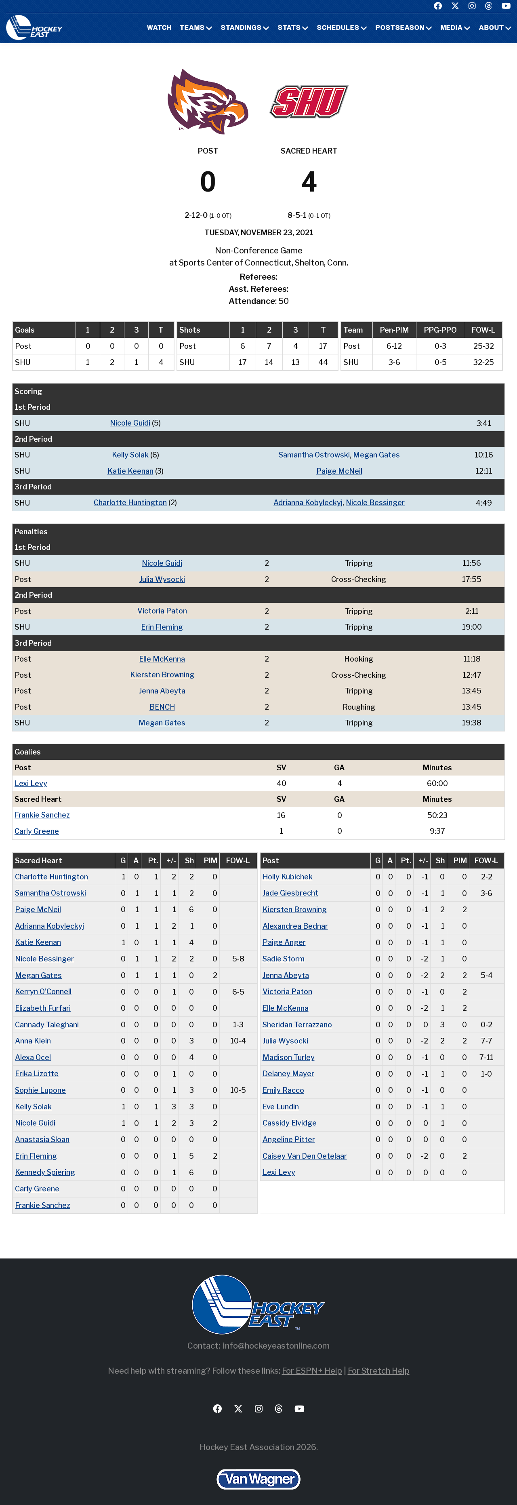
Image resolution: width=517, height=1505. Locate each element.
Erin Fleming (162, 625)
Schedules (338, 28)
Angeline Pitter (289, 1131)
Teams (192, 28)
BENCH (162, 704)
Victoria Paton (162, 609)
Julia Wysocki (162, 577)
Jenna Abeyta (162, 688)
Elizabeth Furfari (43, 1001)
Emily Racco (284, 1082)
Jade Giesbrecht (290, 888)
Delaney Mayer (288, 1066)
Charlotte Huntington (130, 501)
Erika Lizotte (37, 1066)
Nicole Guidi (130, 423)
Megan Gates (376, 454)
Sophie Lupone (40, 1082)
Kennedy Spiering (45, 1163)
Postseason (400, 28)
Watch (159, 28)
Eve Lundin (281, 1098)
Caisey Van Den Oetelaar (305, 1147)
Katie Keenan (130, 470)
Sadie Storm (284, 953)
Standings (241, 28)
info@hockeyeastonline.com (276, 1336)
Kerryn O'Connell (43, 985)
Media (452, 28)
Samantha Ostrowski (314, 454)
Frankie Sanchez (43, 811)
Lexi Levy (31, 780)
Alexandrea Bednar (295, 921)
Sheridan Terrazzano (298, 1018)
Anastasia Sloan (42, 1131)
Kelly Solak (130, 454)
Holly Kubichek (288, 872)
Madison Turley (289, 1050)
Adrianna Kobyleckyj (308, 501)
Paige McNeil (339, 470)
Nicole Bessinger (375, 501)
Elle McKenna (162, 656)
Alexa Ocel (33, 1050)
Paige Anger (284, 937)
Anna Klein (33, 1034)
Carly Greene (37, 827)
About (491, 28)
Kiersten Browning (162, 672)
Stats (289, 28)
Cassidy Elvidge (290, 1115)
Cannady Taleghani (47, 1018)
